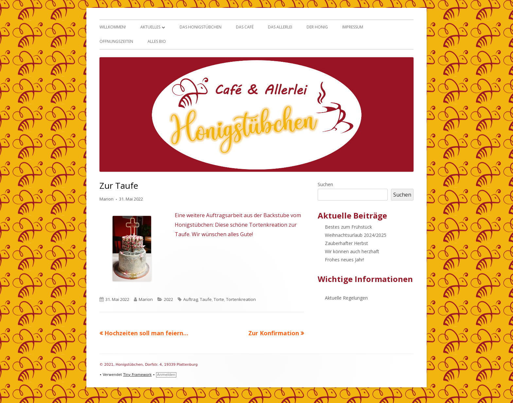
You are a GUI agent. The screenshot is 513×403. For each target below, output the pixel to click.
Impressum (352, 27)
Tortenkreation (241, 299)
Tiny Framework (137, 375)
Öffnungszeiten (116, 41)
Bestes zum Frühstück (348, 227)
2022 (168, 299)
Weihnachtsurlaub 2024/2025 (355, 235)
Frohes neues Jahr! (344, 259)
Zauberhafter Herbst (346, 243)
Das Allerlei (280, 27)
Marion (106, 199)
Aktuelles (150, 27)
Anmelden (166, 375)
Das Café (245, 27)
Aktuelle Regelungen (346, 298)
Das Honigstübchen (200, 27)
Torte (219, 299)
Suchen (325, 184)
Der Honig (317, 27)
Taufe (206, 299)
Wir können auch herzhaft (352, 251)
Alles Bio (157, 41)
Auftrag (190, 299)
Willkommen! (112, 27)
